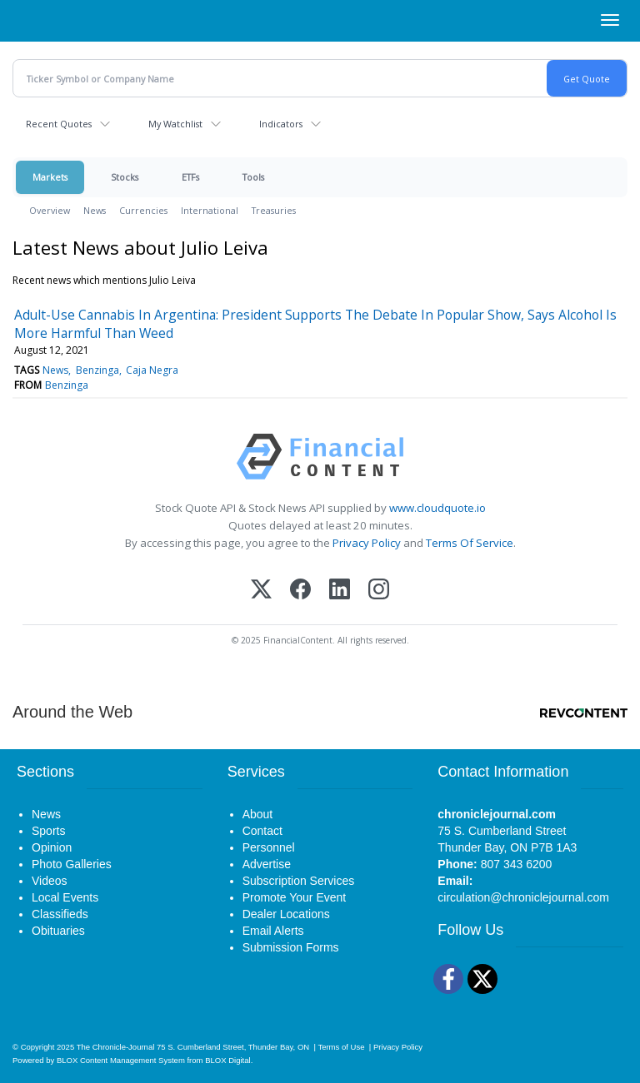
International (209, 210)
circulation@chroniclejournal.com (523, 897)
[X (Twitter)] (261, 590)
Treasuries (274, 210)
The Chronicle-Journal (116, 1046)
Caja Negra (152, 370)
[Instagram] (379, 590)
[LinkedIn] (339, 590)
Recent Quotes (59, 123)
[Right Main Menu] (610, 20)
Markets (50, 177)
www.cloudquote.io (437, 507)
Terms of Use (341, 1046)
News (94, 210)
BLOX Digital (227, 1060)
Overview (49, 210)
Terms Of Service (469, 542)
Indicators (280, 123)
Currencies (143, 210)
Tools (253, 177)
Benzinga (97, 370)
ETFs (190, 177)
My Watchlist (175, 123)
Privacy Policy (366, 542)
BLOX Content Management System (121, 1060)
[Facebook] (300, 590)
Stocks (124, 177)
